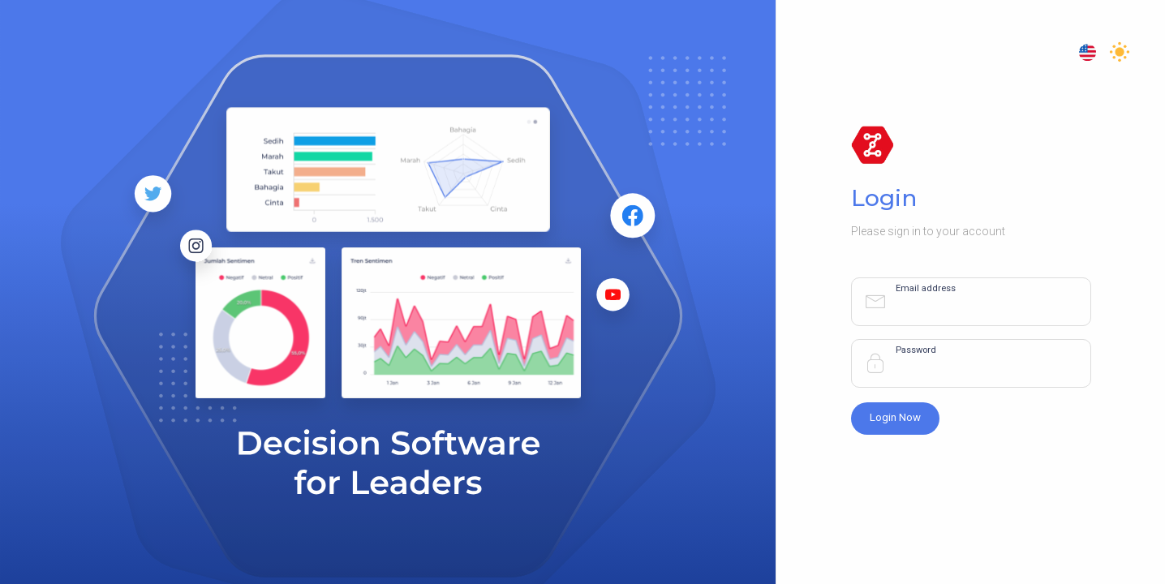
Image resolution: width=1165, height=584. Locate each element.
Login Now (895, 417)
